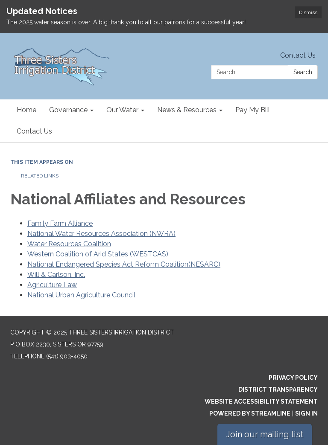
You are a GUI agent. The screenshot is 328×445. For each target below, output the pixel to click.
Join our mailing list (264, 434)
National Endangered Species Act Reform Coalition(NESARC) (123, 264)
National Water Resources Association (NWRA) (101, 234)
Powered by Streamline (249, 413)
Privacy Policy (293, 377)
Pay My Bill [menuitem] (252, 110)
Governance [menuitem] (68, 110)
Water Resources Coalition (69, 244)
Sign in (306, 413)
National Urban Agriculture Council (81, 295)
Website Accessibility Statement (261, 401)
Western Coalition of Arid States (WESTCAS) (97, 254)
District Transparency (278, 389)
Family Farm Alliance (60, 223)
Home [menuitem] (26, 110)
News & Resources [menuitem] (187, 110)
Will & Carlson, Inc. (56, 274)
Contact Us (298, 55)
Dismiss (308, 12)
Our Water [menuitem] (122, 110)
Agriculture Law (52, 285)
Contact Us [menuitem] (34, 131)
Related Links (40, 176)
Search (302, 72)
